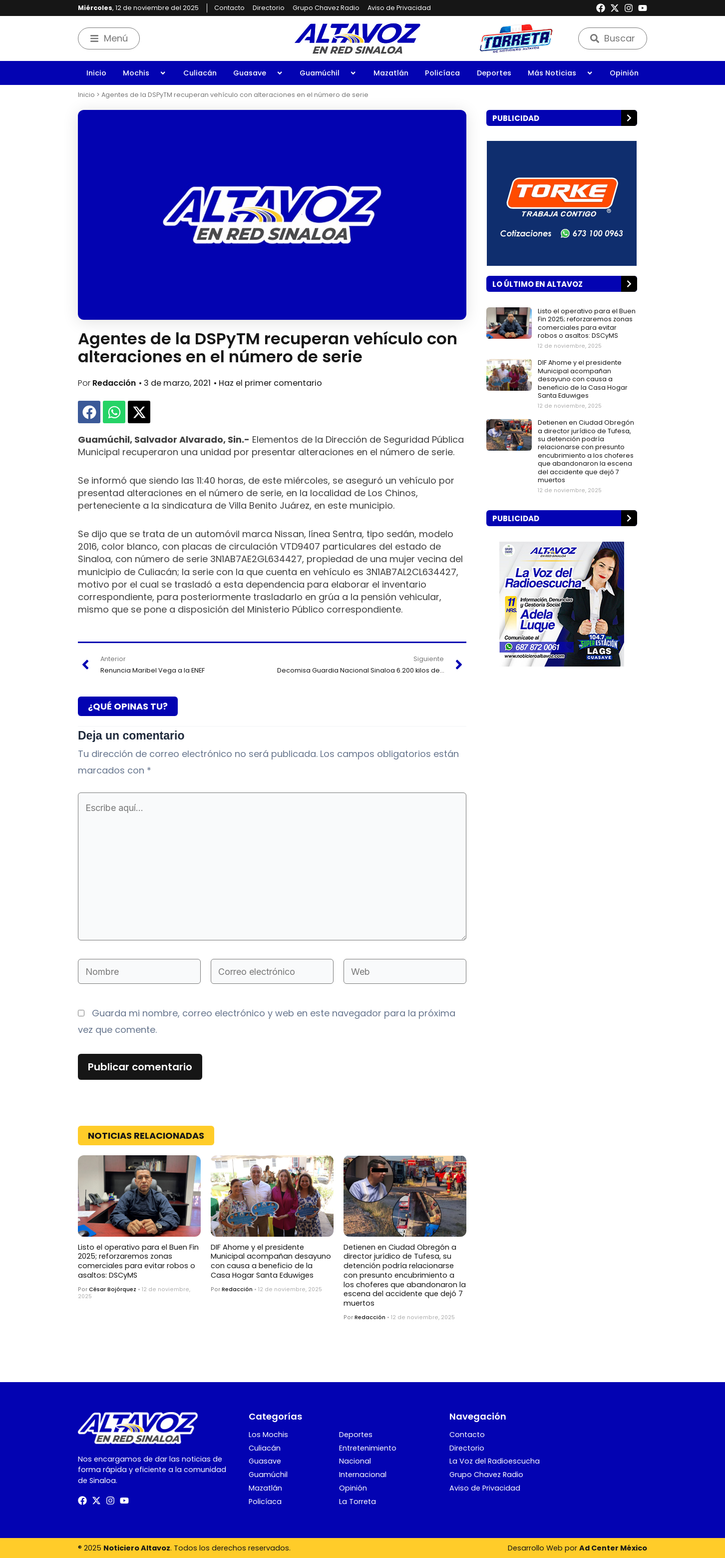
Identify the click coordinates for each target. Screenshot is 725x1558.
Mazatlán (390, 73)
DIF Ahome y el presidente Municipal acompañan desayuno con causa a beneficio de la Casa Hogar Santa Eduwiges (271, 1261)
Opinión (624, 73)
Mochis (144, 72)
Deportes (494, 73)
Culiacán (200, 73)
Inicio (96, 73)
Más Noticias (560, 72)
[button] (89, 412)
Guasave (258, 72)
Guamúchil (328, 72)
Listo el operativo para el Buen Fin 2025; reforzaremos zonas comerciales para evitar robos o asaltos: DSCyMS (138, 1261)
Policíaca (442, 73)
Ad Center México (613, 1548)
